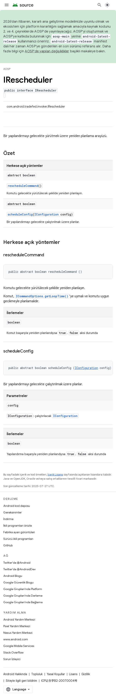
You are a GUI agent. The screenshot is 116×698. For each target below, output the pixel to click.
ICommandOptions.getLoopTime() (42, 296)
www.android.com (15, 639)
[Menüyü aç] (6, 5)
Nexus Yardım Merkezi (17, 633)
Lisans (73, 674)
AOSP (6, 69)
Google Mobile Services (18, 646)
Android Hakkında (15, 674)
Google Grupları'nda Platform (22, 589)
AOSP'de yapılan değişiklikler (47, 51)
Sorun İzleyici (11, 659)
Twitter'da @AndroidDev (19, 569)
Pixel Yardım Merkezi (16, 626)
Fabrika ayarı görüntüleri (19, 532)
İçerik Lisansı (55, 474)
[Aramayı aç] (99, 4)
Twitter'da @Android (16, 562)
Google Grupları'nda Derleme (22, 595)
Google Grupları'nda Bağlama (23, 602)
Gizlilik (85, 674)
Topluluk (37, 674)
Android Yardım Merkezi (19, 619)
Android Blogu (12, 576)
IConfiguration (46, 214)
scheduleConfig (20, 214)
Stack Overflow (13, 652)
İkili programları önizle (17, 525)
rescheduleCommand (23, 186)
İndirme (8, 519)
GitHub (8, 545)
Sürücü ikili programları (18, 539)
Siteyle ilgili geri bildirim (21, 680)
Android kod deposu (16, 506)
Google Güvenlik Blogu (18, 582)
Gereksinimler (12, 512)
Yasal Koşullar (56, 674)
